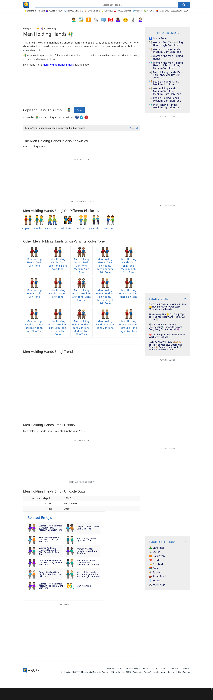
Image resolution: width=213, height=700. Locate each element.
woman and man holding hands (166, 57)
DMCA (164, 668)
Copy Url (133, 128)
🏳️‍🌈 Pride (154, 568)
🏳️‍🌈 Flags (160, 11)
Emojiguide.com (30, 28)
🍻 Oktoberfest (158, 564)
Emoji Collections (174, 11)
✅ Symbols (149, 11)
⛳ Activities (107, 11)
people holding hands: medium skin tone (164, 83)
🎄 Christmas (156, 547)
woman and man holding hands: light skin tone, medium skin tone (166, 65)
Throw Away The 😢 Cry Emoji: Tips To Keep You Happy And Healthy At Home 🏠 (167, 317)
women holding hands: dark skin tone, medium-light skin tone (50, 527)
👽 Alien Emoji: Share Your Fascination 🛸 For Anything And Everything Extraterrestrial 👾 (165, 327)
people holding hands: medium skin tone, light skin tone (51, 574)
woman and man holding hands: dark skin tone (87, 550)
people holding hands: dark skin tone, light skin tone (50, 539)
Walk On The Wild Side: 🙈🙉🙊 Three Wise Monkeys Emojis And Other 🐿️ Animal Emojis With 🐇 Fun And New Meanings (165, 346)
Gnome (186, 668)
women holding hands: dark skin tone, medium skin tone (50, 562)
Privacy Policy (132, 668)
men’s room (158, 38)
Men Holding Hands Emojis (58, 64)
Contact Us (175, 668)
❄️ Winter (154, 580)
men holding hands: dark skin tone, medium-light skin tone (88, 562)
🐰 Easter (154, 552)
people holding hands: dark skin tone (88, 527)
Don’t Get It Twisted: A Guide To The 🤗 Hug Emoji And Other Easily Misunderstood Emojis (167, 307)
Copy (79, 110)
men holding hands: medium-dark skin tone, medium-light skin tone (88, 574)
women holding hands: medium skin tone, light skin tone (51, 585)
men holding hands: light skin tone (86, 539)
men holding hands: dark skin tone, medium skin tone (166, 75)
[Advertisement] (106, 694)
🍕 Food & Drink (92, 11)
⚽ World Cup (157, 584)
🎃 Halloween (157, 556)
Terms (120, 668)
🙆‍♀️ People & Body (54, 11)
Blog (186, 11)
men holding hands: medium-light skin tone (165, 106)
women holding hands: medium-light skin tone (165, 50)
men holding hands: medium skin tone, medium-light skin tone (165, 91)
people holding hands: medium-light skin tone (165, 99)
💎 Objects (137, 11)
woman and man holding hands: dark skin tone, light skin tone (49, 551)
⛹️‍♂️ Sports (154, 572)
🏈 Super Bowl (157, 576)
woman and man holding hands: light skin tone (166, 44)
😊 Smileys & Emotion (34, 11)
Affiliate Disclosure (149, 668)
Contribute (109, 668)
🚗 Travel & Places (122, 11)
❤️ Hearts (154, 560)
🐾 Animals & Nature (73, 11)
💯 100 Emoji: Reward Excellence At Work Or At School (167, 336)
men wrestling (84, 585)
